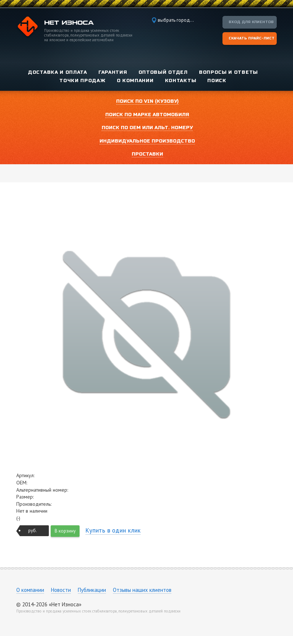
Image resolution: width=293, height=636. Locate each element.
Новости (61, 589)
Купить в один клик (113, 530)
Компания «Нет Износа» (55, 27)
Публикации (92, 589)
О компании (30, 589)
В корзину (65, 531)
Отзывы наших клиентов (142, 589)
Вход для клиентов (251, 22)
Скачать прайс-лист (252, 38)
